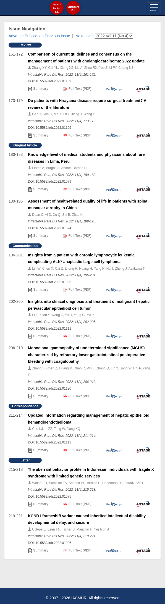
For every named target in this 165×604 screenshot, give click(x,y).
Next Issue (84, 36)
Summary (38, 89)
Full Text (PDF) (77, 89)
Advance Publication (26, 36)
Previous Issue (57, 36)
